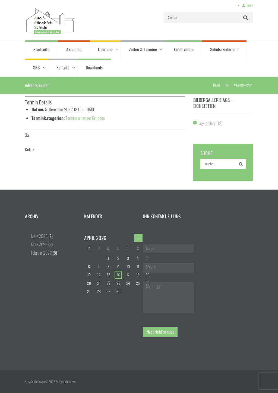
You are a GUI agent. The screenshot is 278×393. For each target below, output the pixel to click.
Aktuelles (73, 49)
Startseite (41, 49)
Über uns (105, 49)
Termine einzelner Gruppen (85, 118)
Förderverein (184, 49)
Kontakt (62, 67)
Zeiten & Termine (143, 49)
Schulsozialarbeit (224, 49)
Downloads (94, 67)
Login (250, 5)
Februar (41, 253)
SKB (36, 67)
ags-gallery (207, 123)
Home (216, 85)
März (39, 236)
